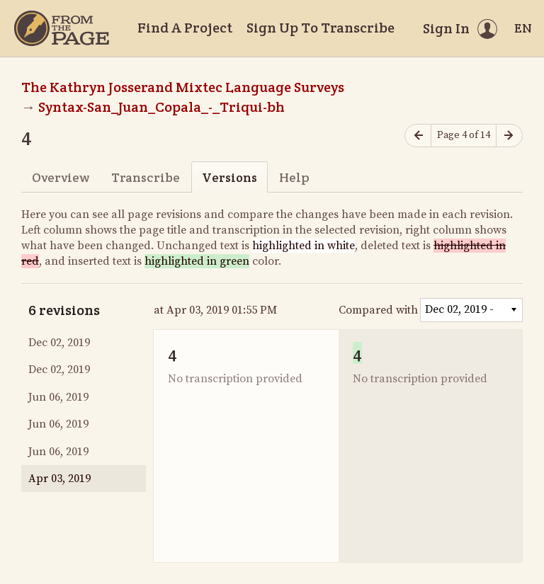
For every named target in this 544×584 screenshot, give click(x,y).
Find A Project (184, 27)
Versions (229, 177)
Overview (60, 177)
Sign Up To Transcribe (320, 27)
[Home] (61, 28)
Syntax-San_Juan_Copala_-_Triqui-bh (161, 107)
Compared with (378, 310)
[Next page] (509, 135)
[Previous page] (417, 135)
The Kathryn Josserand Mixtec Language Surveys (182, 87)
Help (294, 177)
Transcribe (145, 177)
